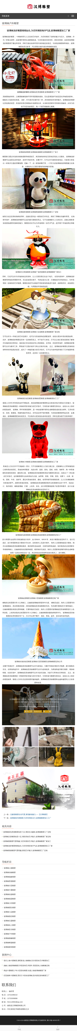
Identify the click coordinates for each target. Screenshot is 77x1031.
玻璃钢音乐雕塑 (10, 929)
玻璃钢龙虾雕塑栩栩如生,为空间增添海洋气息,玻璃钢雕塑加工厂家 (28, 846)
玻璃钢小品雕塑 (10, 912)
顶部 (57, 1027)
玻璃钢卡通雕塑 (10, 890)
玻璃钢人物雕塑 (10, 868)
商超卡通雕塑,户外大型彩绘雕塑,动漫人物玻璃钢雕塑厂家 (25, 970)
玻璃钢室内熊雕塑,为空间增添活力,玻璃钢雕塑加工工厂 (30, 818)
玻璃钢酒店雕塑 (10, 916)
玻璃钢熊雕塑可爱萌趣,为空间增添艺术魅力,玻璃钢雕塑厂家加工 (27, 841)
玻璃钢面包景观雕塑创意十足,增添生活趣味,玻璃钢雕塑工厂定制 (27, 832)
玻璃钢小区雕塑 (10, 903)
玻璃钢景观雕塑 (10, 881)
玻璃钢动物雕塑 (10, 872)
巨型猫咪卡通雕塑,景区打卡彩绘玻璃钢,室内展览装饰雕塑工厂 (27, 975)
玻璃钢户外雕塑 (10, 934)
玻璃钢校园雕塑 (10, 899)
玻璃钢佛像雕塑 (10, 938)
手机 (19, 1027)
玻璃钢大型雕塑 (10, 886)
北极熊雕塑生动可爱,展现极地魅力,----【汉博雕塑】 (29, 814)
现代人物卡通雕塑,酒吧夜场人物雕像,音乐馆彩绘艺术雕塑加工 (27, 960)
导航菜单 (5, 16)
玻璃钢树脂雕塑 (10, 943)
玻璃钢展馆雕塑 (10, 947)
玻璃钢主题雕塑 (10, 921)
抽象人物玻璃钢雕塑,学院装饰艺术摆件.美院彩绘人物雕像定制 (27, 965)
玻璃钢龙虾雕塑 (23, 92)
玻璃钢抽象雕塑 (10, 877)
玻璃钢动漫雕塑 (10, 894)
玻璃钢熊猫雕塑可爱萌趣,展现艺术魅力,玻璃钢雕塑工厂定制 (25, 850)
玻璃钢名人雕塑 (10, 925)
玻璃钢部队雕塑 (10, 907)
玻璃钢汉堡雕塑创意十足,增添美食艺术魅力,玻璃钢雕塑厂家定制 (27, 837)
